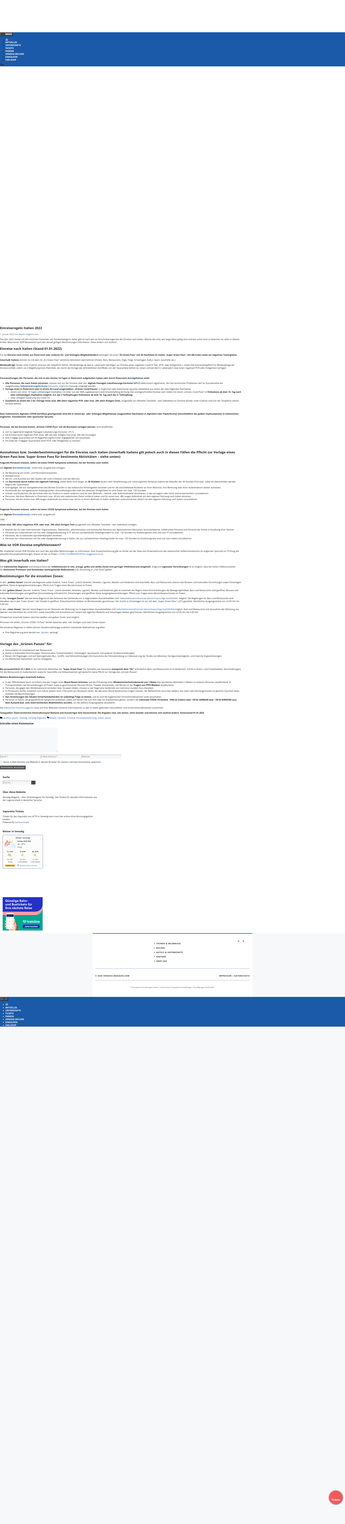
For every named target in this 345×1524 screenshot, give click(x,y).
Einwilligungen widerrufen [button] (203, 987)
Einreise (71, 717)
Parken (9, 51)
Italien (101, 717)
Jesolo (15, 717)
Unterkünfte (13, 45)
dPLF (136, 383)
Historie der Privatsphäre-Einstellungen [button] (176, 987)
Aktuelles (11, 42)
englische (64, 386)
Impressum (225, 975)
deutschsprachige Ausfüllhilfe (162, 598)
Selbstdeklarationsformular (133, 598)
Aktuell (52, 717)
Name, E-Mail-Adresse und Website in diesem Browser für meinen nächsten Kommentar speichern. (52, 762)
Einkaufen (11, 56)
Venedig (23, 717)
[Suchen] (33, 782)
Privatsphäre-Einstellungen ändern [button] (145, 987)
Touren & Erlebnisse (168, 943)
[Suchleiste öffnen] (2, 64)
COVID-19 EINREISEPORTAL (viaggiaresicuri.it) (80, 554)
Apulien (45, 632)
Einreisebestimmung (86, 717)
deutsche (53, 386)
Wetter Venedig (23, 837)
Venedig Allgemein (37, 717)
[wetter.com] (10, 866)
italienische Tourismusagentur (19, 707)
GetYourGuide (22, 822)
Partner (161, 956)
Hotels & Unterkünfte (169, 952)
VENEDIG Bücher (14, 54)
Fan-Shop (10, 59)
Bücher (160, 948)
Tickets (9, 48)
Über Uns (161, 961)
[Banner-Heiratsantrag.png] (53, 27)
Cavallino (6, 717)
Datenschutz (242, 975)
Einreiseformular (22, 514)
